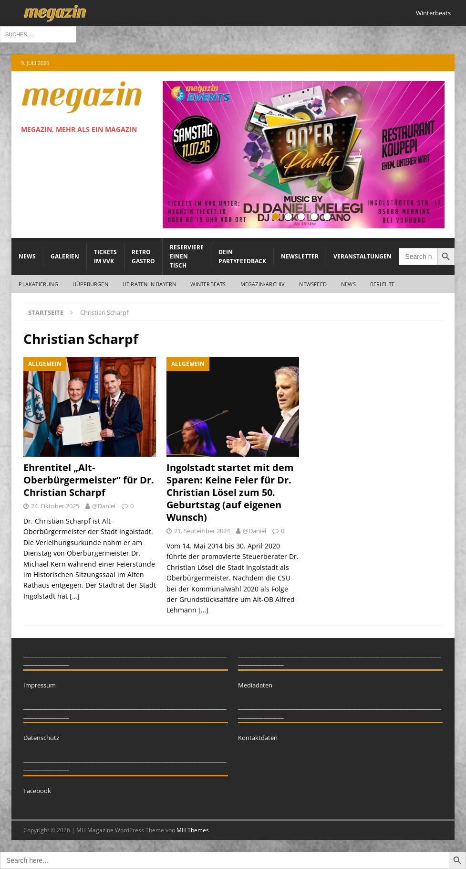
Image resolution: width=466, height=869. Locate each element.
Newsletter (300, 256)
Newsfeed (313, 284)
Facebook (37, 790)
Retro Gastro (143, 256)
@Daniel (103, 506)
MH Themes (192, 830)
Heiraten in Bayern (149, 284)
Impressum (39, 685)
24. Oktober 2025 (55, 506)
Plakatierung (38, 284)
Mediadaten (255, 685)
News (27, 256)
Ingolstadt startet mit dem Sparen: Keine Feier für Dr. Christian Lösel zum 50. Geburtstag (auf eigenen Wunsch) (230, 492)
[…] (75, 596)
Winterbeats (433, 13)
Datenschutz (41, 737)
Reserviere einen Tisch (187, 256)
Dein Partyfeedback (242, 256)
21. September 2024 (202, 530)
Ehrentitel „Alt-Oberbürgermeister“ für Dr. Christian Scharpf (88, 480)
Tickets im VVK (105, 256)
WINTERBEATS (208, 284)
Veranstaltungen (362, 256)
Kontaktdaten (258, 737)
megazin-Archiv (262, 284)
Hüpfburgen (90, 284)
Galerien (65, 256)
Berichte (382, 284)
